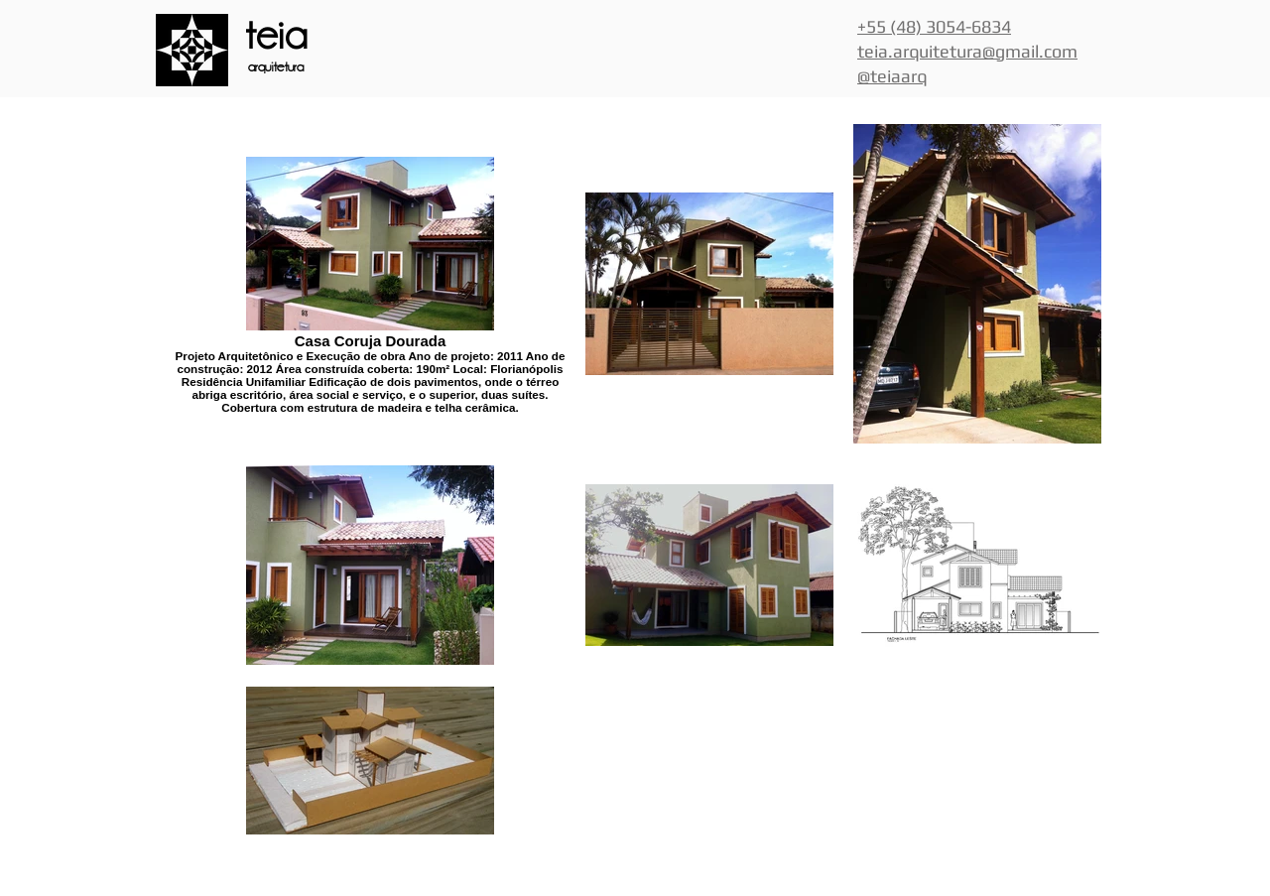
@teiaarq (892, 75)
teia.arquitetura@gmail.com (967, 51)
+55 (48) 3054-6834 (934, 26)
